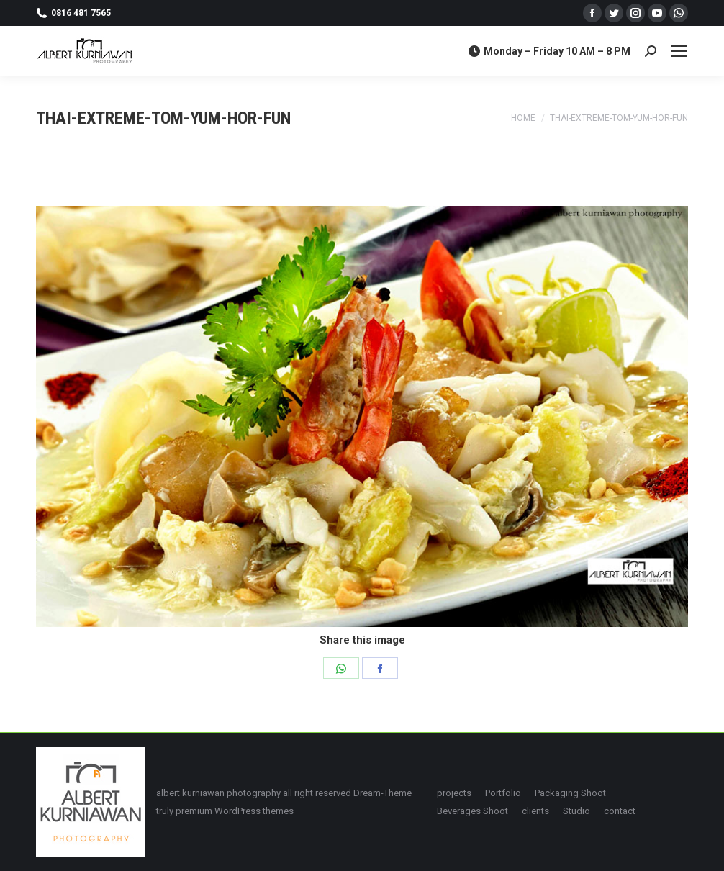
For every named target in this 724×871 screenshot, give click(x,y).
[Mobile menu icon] (679, 51)
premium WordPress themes (235, 810)
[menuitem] (454, 793)
